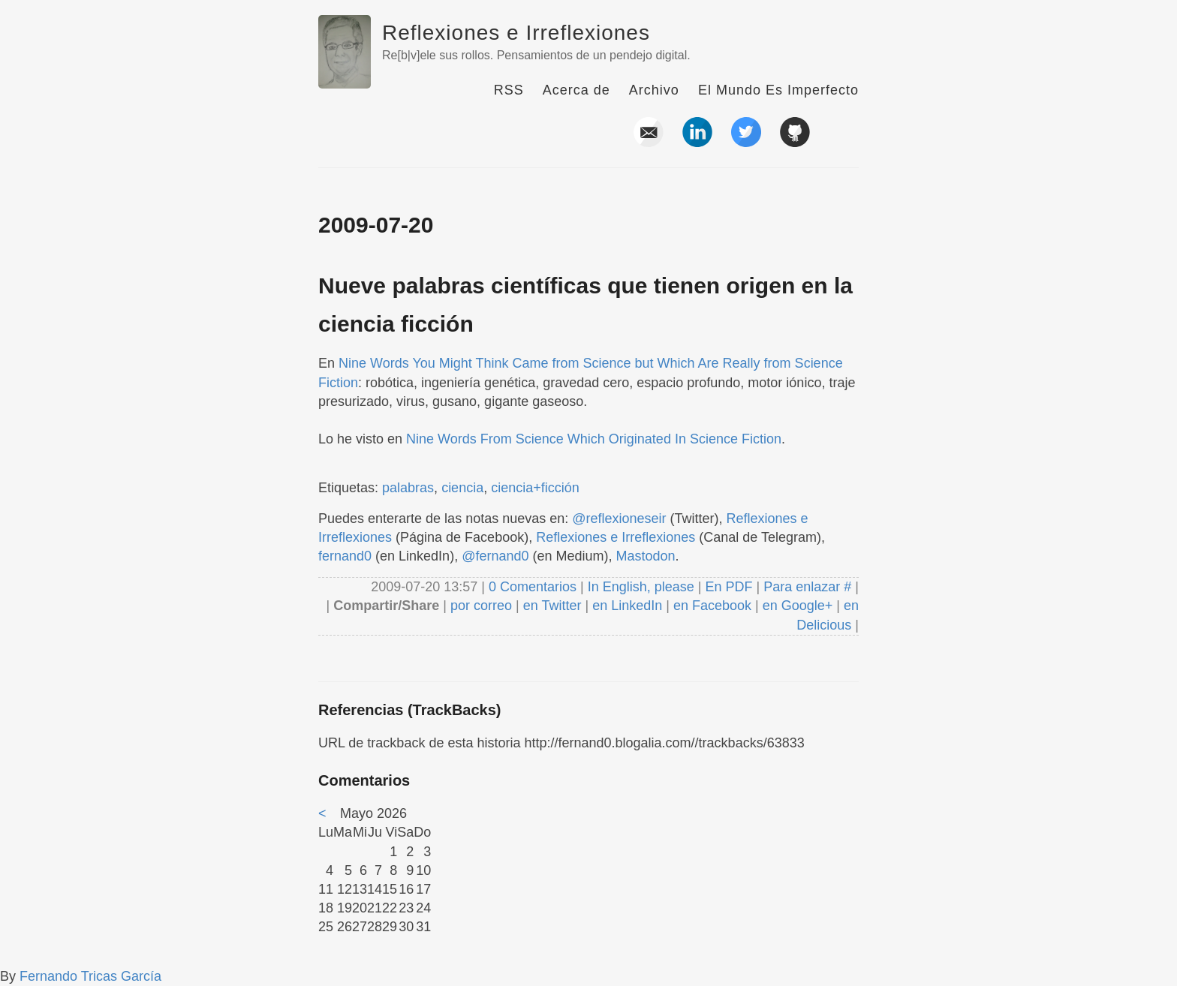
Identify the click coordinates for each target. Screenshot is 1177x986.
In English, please (641, 586)
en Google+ (798, 605)
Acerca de (576, 90)
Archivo (654, 90)
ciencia (462, 487)
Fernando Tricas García (90, 976)
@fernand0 (495, 556)
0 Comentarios (534, 586)
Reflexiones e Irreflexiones (516, 32)
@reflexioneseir (619, 518)
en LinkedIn (627, 605)
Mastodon (646, 556)
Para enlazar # (807, 586)
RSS (509, 90)
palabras (408, 487)
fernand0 (345, 556)
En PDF (729, 586)
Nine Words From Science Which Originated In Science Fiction (593, 438)
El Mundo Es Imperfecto (778, 90)
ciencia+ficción (535, 487)
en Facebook (710, 605)
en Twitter (552, 605)
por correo (479, 605)
